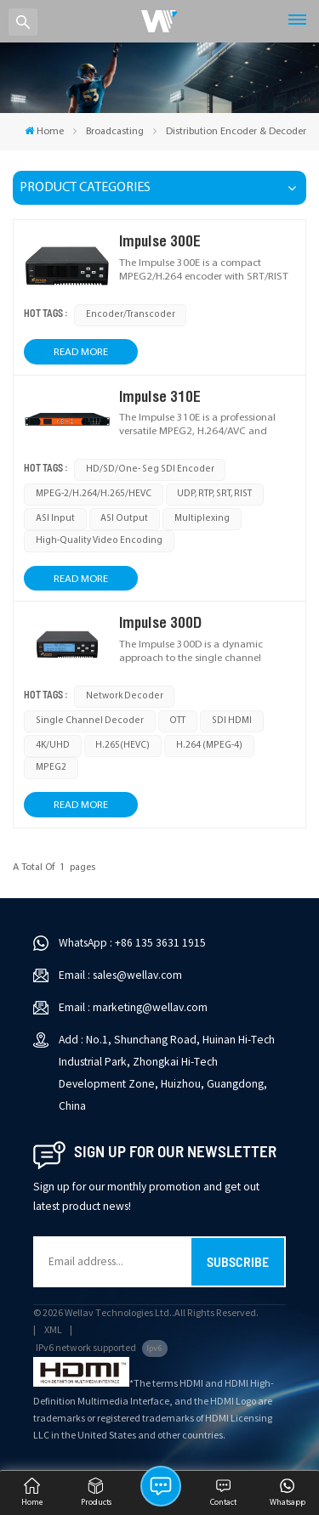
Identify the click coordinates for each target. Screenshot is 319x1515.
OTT (177, 721)
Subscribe (238, 1261)
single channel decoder (90, 721)
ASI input (55, 518)
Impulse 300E (160, 241)
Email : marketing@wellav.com (133, 1007)
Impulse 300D (160, 622)
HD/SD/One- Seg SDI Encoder (150, 469)
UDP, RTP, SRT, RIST (214, 494)
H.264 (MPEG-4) (209, 745)
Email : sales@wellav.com (120, 975)
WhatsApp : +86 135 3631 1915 (132, 943)
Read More (81, 352)
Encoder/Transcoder (130, 314)
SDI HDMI (232, 721)
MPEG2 (51, 767)
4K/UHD (53, 745)
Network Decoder (124, 696)
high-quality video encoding (99, 541)
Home (44, 131)
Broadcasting (115, 132)
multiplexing (202, 518)
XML (53, 1330)
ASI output (124, 518)
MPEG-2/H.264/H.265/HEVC (93, 494)
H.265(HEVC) (122, 745)
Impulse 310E (160, 396)
